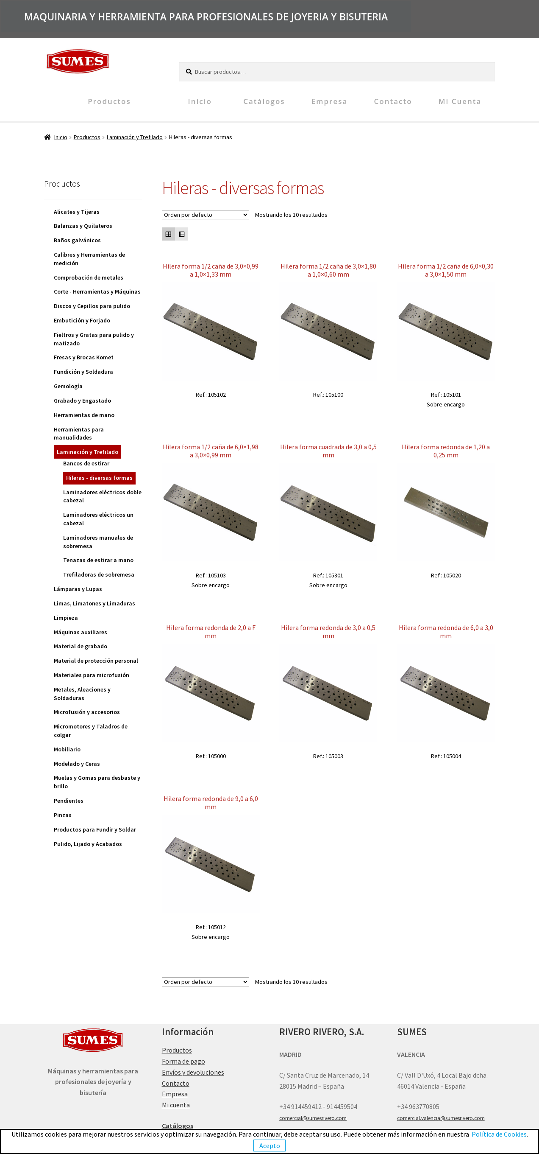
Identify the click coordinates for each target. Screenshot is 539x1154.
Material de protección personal (96, 660)
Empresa (329, 101)
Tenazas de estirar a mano (98, 560)
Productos (109, 101)
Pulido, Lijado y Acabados (88, 844)
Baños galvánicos (77, 240)
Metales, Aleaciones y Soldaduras (82, 694)
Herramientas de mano (84, 415)
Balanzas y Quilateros (83, 226)
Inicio (200, 101)
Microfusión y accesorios (87, 712)
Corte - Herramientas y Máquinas (97, 291)
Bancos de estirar (86, 463)
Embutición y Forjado (82, 320)
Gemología (68, 386)
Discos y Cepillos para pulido (92, 306)
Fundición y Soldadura (83, 371)
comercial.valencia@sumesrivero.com (441, 1118)
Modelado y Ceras (77, 763)
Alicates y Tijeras (77, 212)
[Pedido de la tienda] (205, 214)
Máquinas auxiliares (80, 632)
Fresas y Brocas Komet (84, 357)
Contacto (393, 101)
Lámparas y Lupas (78, 589)
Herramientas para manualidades (79, 434)
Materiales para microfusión (91, 675)
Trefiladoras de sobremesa (98, 574)
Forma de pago (183, 1061)
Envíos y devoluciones (193, 1072)
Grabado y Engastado (82, 400)
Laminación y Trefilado (135, 137)
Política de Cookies (499, 1134)
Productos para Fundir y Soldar (95, 829)
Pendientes (68, 800)
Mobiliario (67, 749)
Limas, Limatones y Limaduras (94, 603)
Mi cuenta (460, 101)
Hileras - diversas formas (99, 478)
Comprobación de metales (88, 277)
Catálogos (264, 101)
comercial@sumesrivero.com (313, 1118)
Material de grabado (80, 646)
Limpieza (66, 618)
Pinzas (63, 815)
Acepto (269, 1145)
